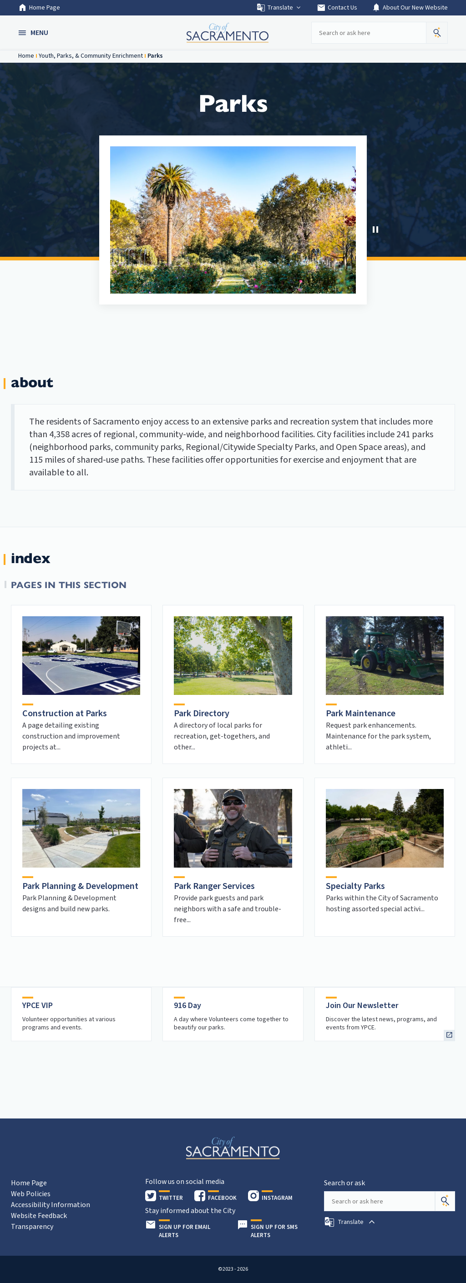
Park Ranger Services (214, 886)
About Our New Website (410, 7)
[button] (34, 32)
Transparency (32, 1227)
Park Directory (201, 713)
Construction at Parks (64, 713)
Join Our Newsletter (362, 1005)
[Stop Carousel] (375, 229)
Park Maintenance (360, 713)
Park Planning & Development (80, 886)
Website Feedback (39, 1216)
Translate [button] (279, 7)
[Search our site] (368, 33)
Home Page (39, 7)
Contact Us (337, 7)
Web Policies (31, 1194)
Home (26, 55)
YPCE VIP (37, 1005)
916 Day (187, 1005)
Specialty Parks (355, 886)
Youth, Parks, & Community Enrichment (91, 55)
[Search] (445, 1201)
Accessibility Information (50, 1205)
